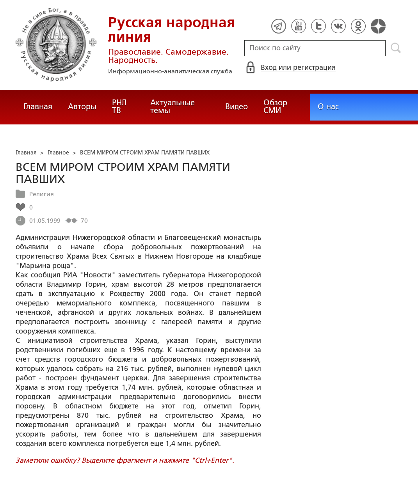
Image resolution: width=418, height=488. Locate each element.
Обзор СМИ (275, 106)
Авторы (82, 106)
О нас (328, 106)
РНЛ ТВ (119, 106)
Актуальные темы (172, 106)
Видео (236, 106)
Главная (37, 106)
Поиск (396, 48)
